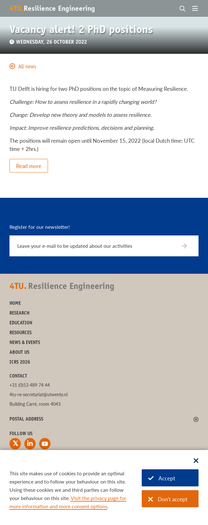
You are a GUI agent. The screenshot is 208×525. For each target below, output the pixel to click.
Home (15, 303)
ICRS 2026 (19, 362)
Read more (28, 166)
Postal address (26, 419)
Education (20, 323)
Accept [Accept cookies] (161, 478)
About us (19, 352)
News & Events (24, 343)
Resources (20, 333)
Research (19, 313)
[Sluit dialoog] (196, 461)
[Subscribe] (188, 245)
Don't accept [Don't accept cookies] (167, 499)
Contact (18, 376)
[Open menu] (195, 9)
